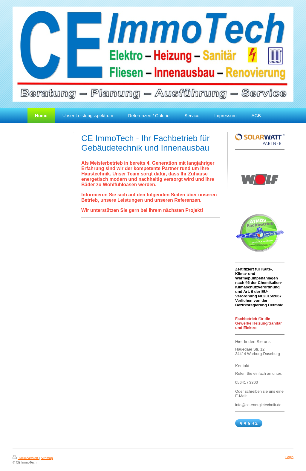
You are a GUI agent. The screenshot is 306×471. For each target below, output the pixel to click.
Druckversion (26, 458)
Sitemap (47, 458)
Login (289, 457)
